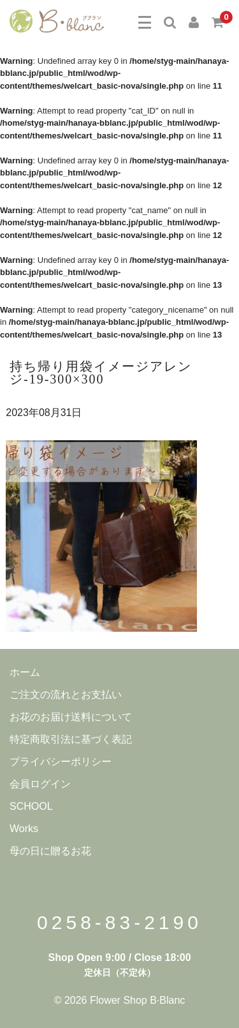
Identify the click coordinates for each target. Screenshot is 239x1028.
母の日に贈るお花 (50, 850)
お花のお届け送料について (71, 716)
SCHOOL (31, 806)
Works (24, 828)
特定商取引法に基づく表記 (71, 739)
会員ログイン (40, 783)
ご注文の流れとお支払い (66, 694)
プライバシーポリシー (61, 761)
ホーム (25, 672)
